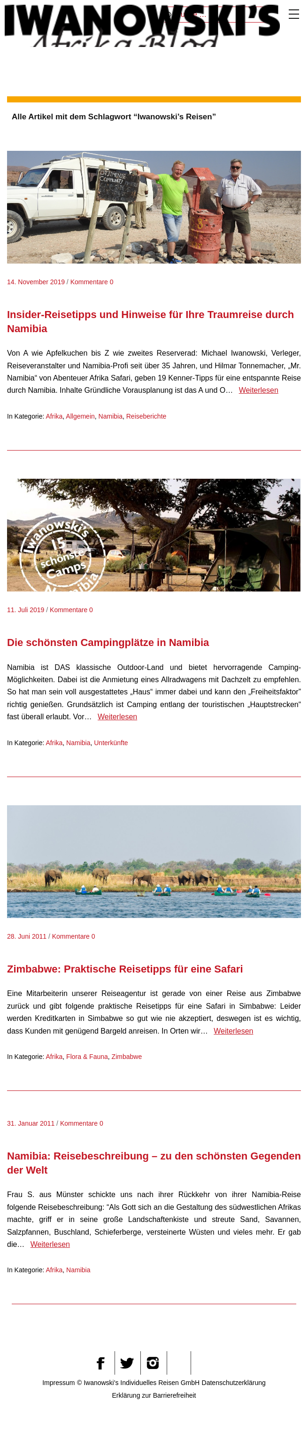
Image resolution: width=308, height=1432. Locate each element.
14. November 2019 (36, 282)
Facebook (100, 1363)
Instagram (152, 1363)
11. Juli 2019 (25, 610)
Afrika (54, 416)
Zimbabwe (127, 1056)
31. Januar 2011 (30, 1123)
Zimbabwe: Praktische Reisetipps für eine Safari (125, 969)
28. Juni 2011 (26, 936)
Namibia (111, 416)
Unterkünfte (111, 743)
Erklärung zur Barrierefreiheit (154, 1395)
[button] (277, 1406)
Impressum (58, 1382)
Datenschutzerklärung (234, 1382)
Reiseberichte (146, 416)
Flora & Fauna (87, 1056)
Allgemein (80, 416)
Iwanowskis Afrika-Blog (142, 26)
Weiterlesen (258, 390)
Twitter (127, 1363)
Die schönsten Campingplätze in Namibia (108, 642)
